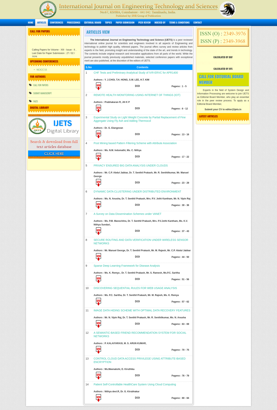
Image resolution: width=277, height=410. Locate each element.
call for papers (38, 85)
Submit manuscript (40, 93)
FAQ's (33, 101)
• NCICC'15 (44, 69)
